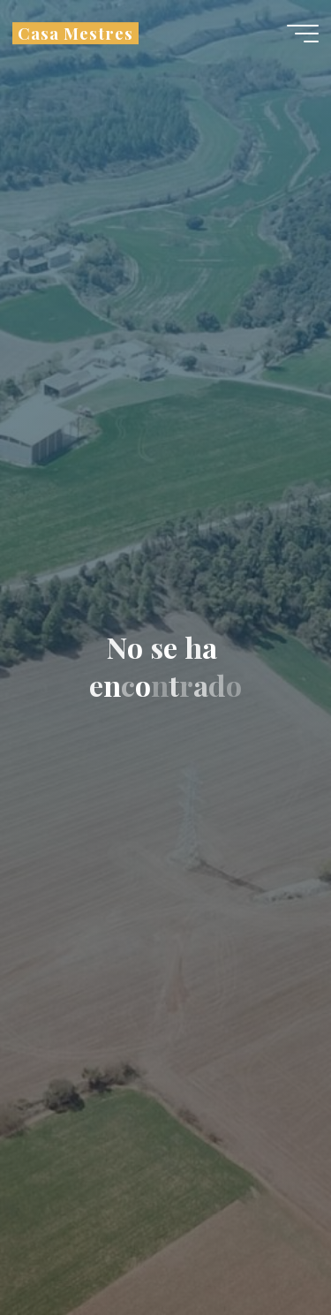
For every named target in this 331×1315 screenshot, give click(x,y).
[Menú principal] (303, 33)
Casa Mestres (75, 33)
